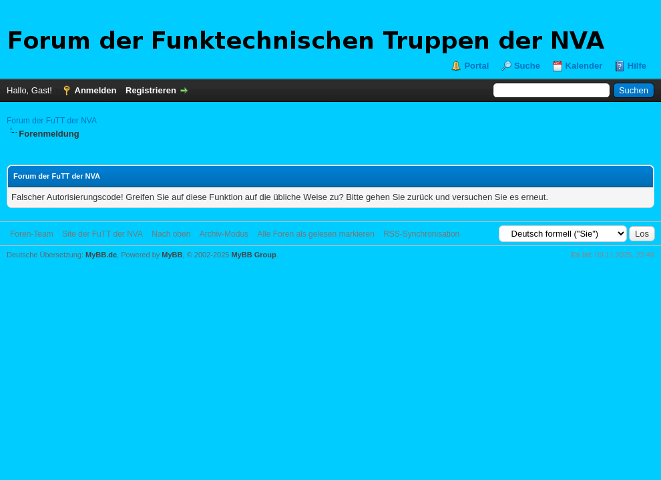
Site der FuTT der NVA (102, 234)
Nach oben (171, 234)
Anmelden (96, 90)
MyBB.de (101, 255)
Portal (476, 66)
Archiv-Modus (224, 234)
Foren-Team (31, 234)
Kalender (584, 66)
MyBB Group (253, 255)
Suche (527, 66)
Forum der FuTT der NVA (52, 120)
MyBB (172, 255)
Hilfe (637, 66)
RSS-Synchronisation (421, 234)
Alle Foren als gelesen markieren (315, 234)
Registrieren (151, 90)
